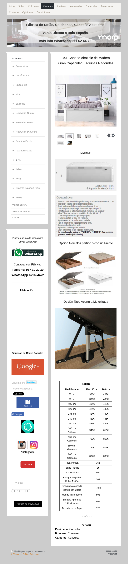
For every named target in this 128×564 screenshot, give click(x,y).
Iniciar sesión (111, 551)
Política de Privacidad (27, 504)
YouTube (27, 464)
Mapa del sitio (41, 551)
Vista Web (112, 554)
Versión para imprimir (22, 551)
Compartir (18, 414)
